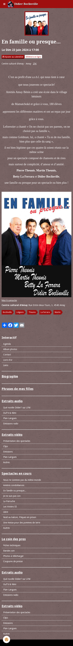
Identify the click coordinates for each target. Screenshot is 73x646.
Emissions (8, 451)
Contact (7, 354)
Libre (5, 512)
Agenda (7, 344)
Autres (6, 462)
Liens (5, 365)
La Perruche (9, 501)
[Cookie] (6, 639)
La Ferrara (45, 312)
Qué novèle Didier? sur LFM (16, 407)
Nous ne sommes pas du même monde (22, 480)
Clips (5, 446)
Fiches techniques (11, 545)
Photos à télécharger (13, 556)
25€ (35, 63)
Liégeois (20, 312)
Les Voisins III (10, 506)
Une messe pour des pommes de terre (21, 522)
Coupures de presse (13, 561)
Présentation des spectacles (16, 441)
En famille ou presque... (14, 490)
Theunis (32, 312)
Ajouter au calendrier (13, 57)
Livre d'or (7, 360)
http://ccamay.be (9, 300)
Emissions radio (10, 423)
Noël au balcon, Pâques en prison (19, 517)
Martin (57, 312)
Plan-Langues (10, 418)
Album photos (10, 349)
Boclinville (7, 312)
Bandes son (9, 550)
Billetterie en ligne (33, 57)
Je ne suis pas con (12, 496)
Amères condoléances (13, 485)
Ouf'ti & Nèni (9, 413)
